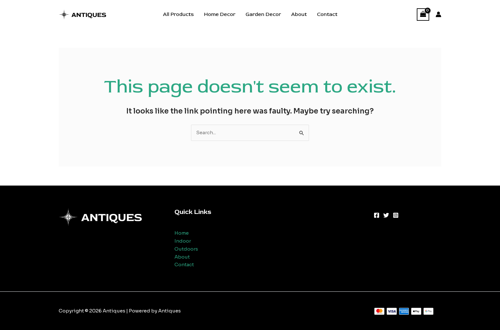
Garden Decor (263, 14)
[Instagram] (396, 215)
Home (181, 233)
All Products (178, 14)
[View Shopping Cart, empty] (423, 14)
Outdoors (186, 249)
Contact (327, 14)
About (299, 14)
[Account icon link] (438, 14)
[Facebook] (376, 215)
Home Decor (219, 14)
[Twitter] (386, 215)
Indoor (182, 241)
